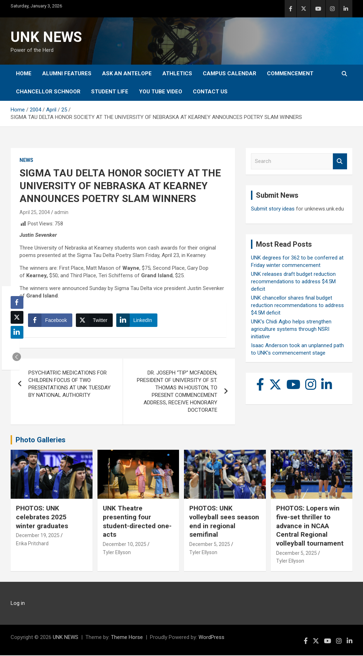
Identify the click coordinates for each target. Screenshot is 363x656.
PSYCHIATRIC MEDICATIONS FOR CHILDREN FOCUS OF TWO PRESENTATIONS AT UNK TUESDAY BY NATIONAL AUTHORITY (69, 384)
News (26, 160)
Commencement (290, 73)
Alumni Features (66, 73)
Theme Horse (127, 638)
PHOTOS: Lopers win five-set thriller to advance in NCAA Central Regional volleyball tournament (310, 526)
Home (24, 73)
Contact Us (210, 91)
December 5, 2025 (209, 545)
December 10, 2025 (124, 545)
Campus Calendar (229, 73)
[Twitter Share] (94, 320)
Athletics (177, 73)
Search (340, 161)
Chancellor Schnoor (48, 91)
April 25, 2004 (34, 212)
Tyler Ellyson (117, 553)
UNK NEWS (46, 37)
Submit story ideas (273, 209)
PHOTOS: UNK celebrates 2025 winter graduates (42, 517)
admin (61, 212)
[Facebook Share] (50, 320)
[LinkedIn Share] (137, 320)
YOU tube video (160, 91)
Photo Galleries (41, 440)
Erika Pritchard (32, 544)
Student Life (109, 91)
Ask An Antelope (127, 73)
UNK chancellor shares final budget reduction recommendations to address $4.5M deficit (297, 305)
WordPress (211, 638)
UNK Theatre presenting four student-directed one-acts (137, 522)
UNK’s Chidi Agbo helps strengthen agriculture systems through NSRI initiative (291, 329)
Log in (18, 604)
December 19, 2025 (38, 536)
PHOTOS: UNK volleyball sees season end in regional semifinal (224, 522)
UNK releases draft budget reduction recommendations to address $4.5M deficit (293, 281)
